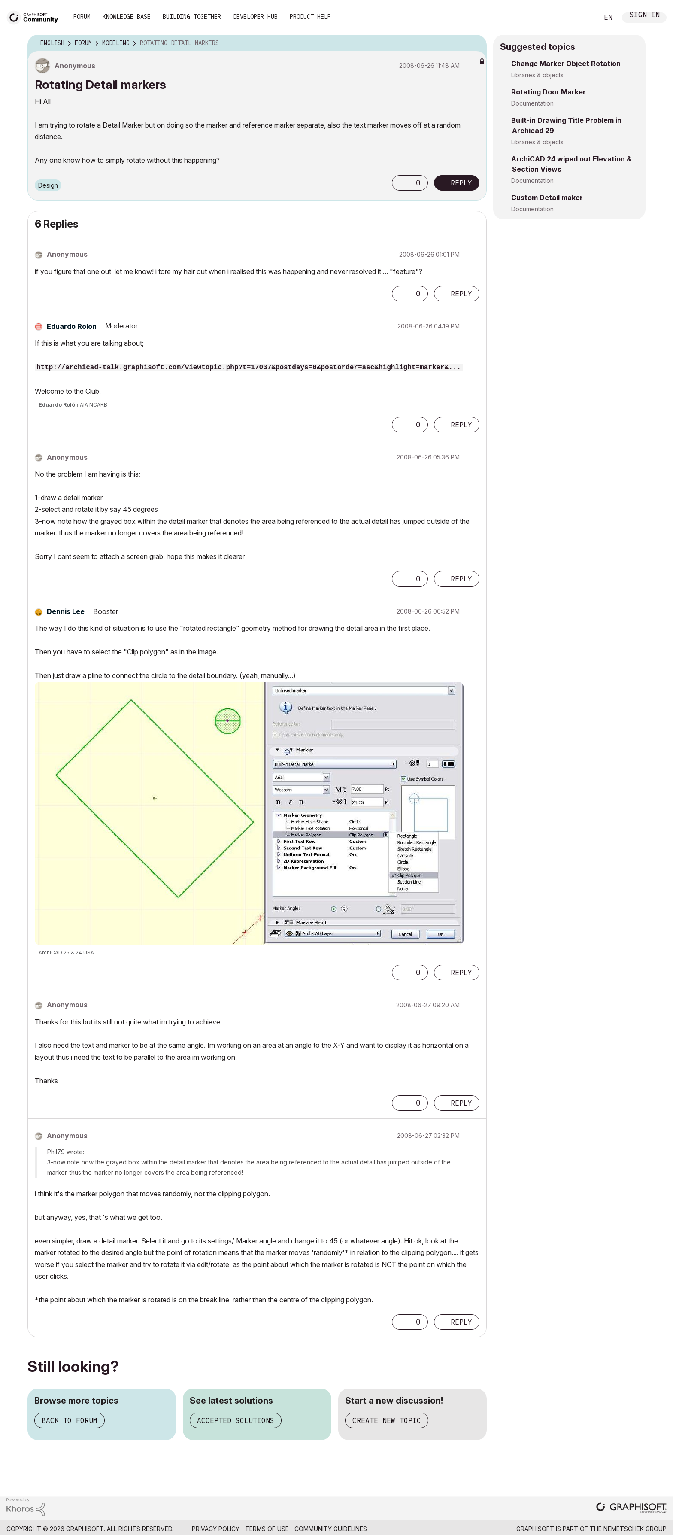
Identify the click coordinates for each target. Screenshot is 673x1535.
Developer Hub (255, 17)
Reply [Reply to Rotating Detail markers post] (461, 183)
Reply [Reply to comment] (461, 293)
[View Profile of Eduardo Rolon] (72, 326)
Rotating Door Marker (548, 92)
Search (582, 17)
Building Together (192, 17)
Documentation (532, 103)
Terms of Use (267, 1528)
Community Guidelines (330, 1528)
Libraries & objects (537, 75)
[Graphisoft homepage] (631, 1508)
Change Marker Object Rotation (566, 63)
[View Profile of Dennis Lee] (66, 611)
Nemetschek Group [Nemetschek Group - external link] (635, 1528)
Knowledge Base (127, 17)
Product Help (310, 17)
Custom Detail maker (547, 197)
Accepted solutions (235, 1420)
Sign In (645, 15)
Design (48, 185)
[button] (400, 183)
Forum (82, 17)
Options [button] (474, 43)
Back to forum (69, 1420)
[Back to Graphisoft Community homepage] (35, 16)
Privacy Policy (215, 1528)
